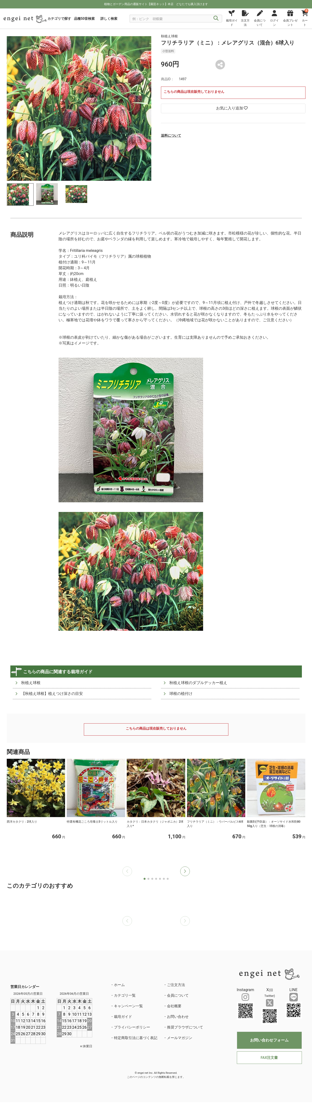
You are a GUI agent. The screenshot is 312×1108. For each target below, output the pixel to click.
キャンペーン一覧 (128, 1006)
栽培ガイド (123, 1016)
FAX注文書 (269, 1057)
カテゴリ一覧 (125, 995)
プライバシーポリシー (132, 1027)
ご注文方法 (176, 985)
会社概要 (174, 1006)
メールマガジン (179, 1038)
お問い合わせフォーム (269, 1040)
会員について (178, 995)
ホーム (119, 985)
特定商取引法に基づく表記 (135, 1038)
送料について (171, 135)
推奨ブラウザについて (185, 1027)
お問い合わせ (178, 1016)
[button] (185, 871)
